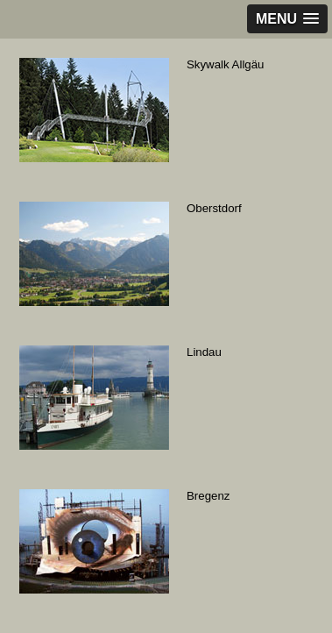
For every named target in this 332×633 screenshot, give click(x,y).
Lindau (204, 352)
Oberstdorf (214, 208)
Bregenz (208, 495)
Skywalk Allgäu (225, 64)
